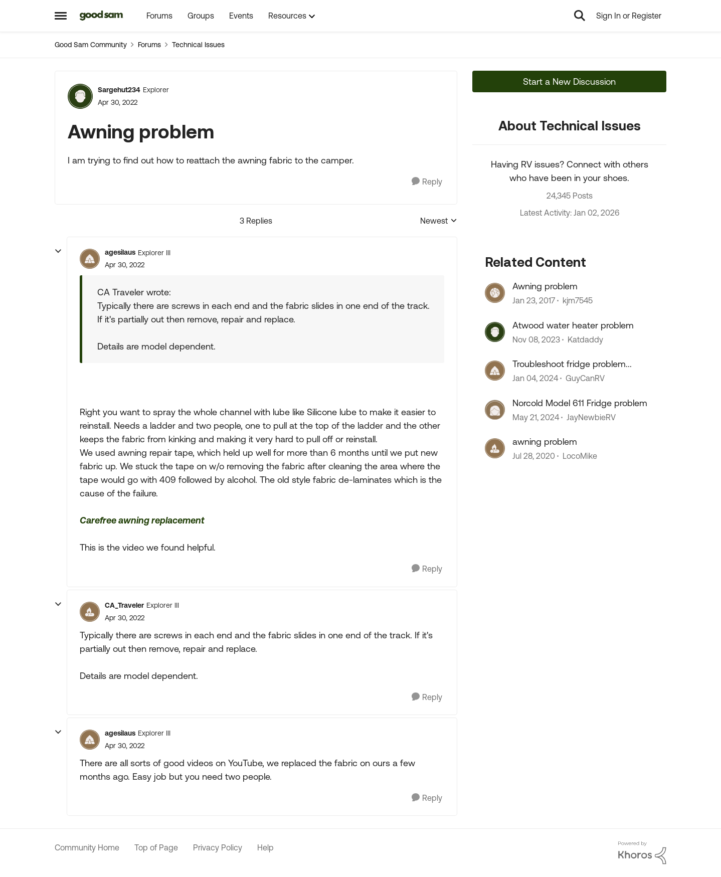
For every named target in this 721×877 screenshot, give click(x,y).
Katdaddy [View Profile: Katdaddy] (585, 339)
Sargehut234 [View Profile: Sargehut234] (119, 90)
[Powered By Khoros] (642, 852)
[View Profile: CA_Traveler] (90, 612)
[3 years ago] (536, 339)
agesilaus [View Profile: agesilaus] (120, 252)
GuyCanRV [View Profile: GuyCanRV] (585, 378)
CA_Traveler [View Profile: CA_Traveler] (124, 605)
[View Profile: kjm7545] (495, 293)
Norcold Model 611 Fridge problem (579, 403)
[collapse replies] (58, 251)
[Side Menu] (61, 15)
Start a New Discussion (569, 81)
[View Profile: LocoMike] (495, 448)
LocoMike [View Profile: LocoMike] (580, 455)
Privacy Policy (217, 847)
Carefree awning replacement (142, 520)
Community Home (87, 847)
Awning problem (545, 286)
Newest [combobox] (438, 221)
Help (265, 847)
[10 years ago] (533, 301)
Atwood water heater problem (573, 325)
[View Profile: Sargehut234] (80, 96)
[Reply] (427, 181)
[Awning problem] (124, 265)
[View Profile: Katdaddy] (495, 332)
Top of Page (156, 847)
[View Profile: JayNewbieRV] (495, 410)
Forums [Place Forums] (149, 45)
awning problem (544, 441)
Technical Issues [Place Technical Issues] (198, 45)
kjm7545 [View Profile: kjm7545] (578, 300)
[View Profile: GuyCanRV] (495, 371)
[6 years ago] (533, 456)
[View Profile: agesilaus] (90, 259)
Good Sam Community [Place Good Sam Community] (91, 45)
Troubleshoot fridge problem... (572, 364)
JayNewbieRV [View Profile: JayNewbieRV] (591, 417)
